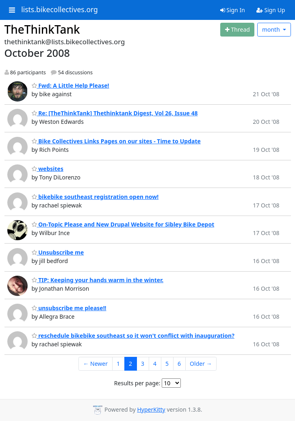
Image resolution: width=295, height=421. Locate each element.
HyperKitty (151, 409)
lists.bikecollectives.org (59, 10)
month (272, 29)
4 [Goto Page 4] (154, 363)
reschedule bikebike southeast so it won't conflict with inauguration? (133, 335)
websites (48, 169)
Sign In (232, 10)
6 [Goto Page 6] (179, 363)
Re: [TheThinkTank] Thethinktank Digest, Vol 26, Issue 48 (115, 113)
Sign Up (270, 10)
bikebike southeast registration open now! (95, 197)
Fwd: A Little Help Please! (70, 85)
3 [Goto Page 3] (142, 363)
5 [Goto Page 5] (167, 363)
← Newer (95, 363)
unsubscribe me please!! (69, 308)
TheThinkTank (42, 29)
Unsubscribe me (58, 252)
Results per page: (137, 383)
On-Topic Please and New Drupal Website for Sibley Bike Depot (123, 224)
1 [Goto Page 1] (118, 363)
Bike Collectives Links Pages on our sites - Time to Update (116, 141)
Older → (201, 363)
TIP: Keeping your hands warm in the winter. (98, 280)
